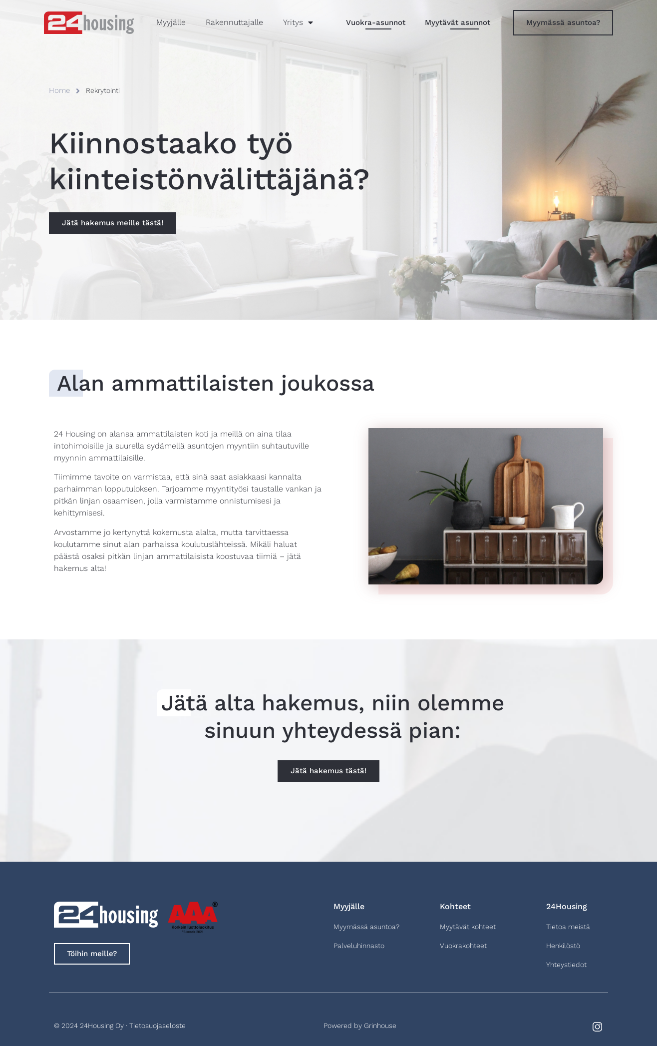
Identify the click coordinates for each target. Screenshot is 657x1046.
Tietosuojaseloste (157, 1026)
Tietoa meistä (568, 927)
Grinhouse (380, 1026)
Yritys (298, 22)
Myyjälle (171, 22)
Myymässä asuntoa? (366, 927)
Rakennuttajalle (234, 22)
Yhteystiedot (566, 965)
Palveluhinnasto (358, 946)
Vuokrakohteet (463, 946)
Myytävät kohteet (468, 927)
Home (59, 90)
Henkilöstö (563, 946)
